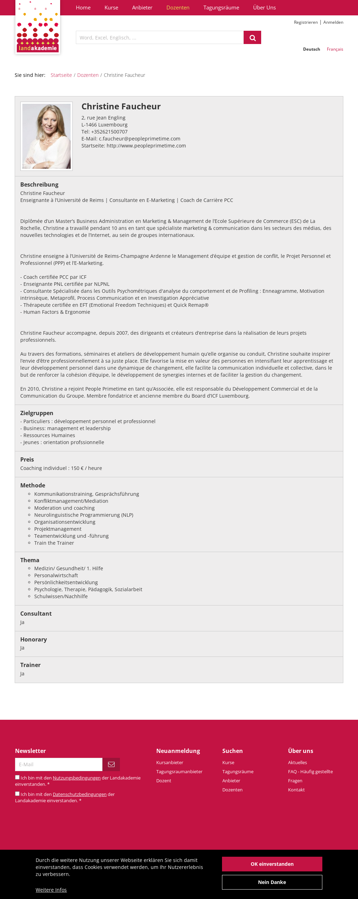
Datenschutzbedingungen (80, 794)
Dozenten (177, 7)
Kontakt (296, 789)
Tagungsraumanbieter (179, 771)
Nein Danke (272, 886)
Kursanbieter (169, 762)
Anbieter (142, 7)
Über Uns (264, 7)
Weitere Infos (51, 893)
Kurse (111, 7)
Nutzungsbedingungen (77, 778)
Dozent (163, 780)
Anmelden (333, 22)
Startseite (61, 75)
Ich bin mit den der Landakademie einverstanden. (65, 797)
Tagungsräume (221, 7)
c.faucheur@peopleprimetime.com (139, 138)
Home (83, 7)
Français (335, 49)
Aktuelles (297, 762)
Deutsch (311, 49)
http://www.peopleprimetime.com (146, 145)
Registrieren (306, 22)
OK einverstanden (272, 867)
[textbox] (160, 37)
